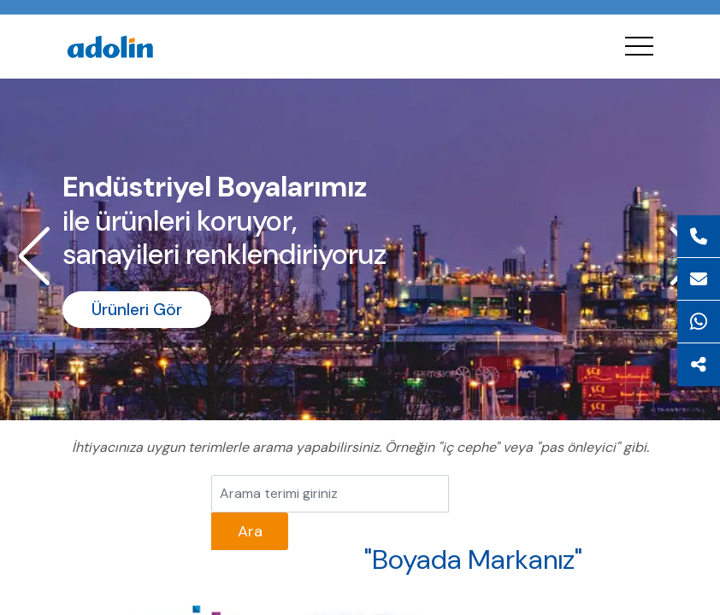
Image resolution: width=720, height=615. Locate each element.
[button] (34, 256)
